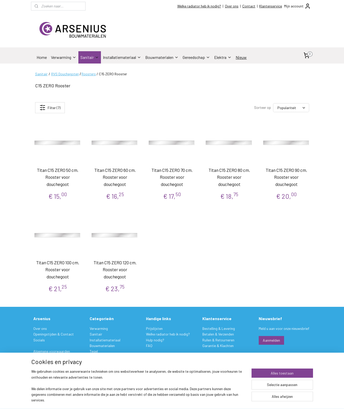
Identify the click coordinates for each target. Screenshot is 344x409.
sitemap (196, 399)
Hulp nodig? (155, 340)
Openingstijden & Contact (53, 334)
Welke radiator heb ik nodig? (199, 6)
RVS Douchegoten (65, 74)
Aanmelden (271, 340)
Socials (39, 340)
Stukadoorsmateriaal (106, 357)
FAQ (149, 345)
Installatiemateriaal (122, 57)
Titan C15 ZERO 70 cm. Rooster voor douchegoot (172, 176)
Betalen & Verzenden (218, 334)
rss (203, 399)
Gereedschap (196, 57)
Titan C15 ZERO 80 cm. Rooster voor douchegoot (229, 176)
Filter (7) (49, 107)
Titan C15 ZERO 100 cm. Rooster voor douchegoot (57, 269)
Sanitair (89, 57)
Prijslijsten (154, 328)
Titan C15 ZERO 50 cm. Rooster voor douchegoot (57, 176)
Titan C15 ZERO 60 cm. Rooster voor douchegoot (114, 176)
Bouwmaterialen (162, 57)
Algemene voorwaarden (51, 351)
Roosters (88, 74)
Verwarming (63, 57)
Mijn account (297, 6)
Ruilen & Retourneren (218, 340)
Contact (248, 6)
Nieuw (241, 57)
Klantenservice (270, 6)
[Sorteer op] (291, 107)
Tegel (94, 351)
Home (42, 57)
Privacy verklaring (47, 357)
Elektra (223, 57)
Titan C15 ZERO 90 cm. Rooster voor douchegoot (286, 176)
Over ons (231, 6)
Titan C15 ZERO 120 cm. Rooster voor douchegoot (114, 269)
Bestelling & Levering (218, 328)
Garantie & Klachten (218, 345)
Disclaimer (41, 363)
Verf (93, 363)
